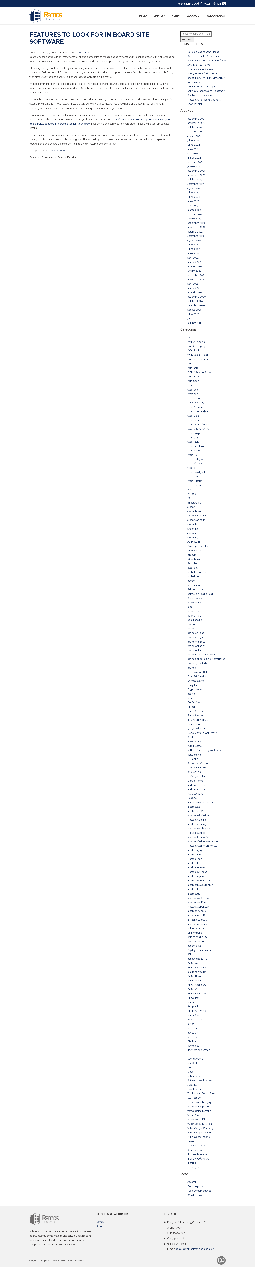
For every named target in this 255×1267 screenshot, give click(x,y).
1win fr (190, 363)
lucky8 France (195, 780)
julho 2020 (193, 314)
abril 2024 (193, 153)
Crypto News (194, 689)
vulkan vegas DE (196, 1119)
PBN (189, 954)
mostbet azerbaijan (198, 824)
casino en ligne (195, 633)
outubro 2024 (195, 127)
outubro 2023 (195, 179)
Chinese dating (195, 680)
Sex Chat (192, 1063)
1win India (192, 368)
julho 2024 (193, 140)
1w (188, 337)
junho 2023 (193, 196)
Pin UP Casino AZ (197, 984)
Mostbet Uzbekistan (198, 906)
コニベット (193, 1167)
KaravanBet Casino (197, 763)
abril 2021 (192, 283)
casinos (191, 667)
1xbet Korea (193, 450)
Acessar (191, 1182)
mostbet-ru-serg (196, 911)
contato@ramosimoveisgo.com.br (194, 1249)
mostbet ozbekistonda (199, 880)
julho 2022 (193, 244)
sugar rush (193, 1084)
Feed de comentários (199, 1190)
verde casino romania (199, 1111)
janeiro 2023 (194, 218)
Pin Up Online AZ (196, 993)
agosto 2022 (194, 240)
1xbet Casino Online (198, 428)
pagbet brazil (194, 945)
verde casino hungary (199, 1102)
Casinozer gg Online (198, 672)
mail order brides (197, 789)
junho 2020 (193, 318)
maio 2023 (193, 201)
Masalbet (192, 798)
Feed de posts (195, 1186)
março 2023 (194, 210)
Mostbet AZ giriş (196, 819)
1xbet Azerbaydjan (197, 411)
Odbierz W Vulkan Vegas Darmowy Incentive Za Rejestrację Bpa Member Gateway (206, 91)
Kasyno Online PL (197, 767)
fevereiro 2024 (195, 162)
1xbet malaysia (195, 459)
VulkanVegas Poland (198, 1137)
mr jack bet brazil (197, 919)
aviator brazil (194, 511)
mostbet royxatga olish (200, 885)
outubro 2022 (195, 231)
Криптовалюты (196, 1150)
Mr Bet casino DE (196, 915)
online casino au (196, 928)
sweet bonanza (195, 1089)
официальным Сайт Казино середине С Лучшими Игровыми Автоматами (206, 77)
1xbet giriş (193, 437)
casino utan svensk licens (201, 654)
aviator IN (192, 524)
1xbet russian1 (195, 485)
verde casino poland (198, 1106)
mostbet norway (196, 867)
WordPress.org (195, 1195)
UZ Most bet (194, 1097)
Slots (190, 1071)
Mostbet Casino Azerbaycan (203, 841)
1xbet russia (193, 476)
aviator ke (192, 528)
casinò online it (195, 650)
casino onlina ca (196, 641)
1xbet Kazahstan (196, 446)
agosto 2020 (194, 309)
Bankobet (192, 563)
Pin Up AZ (193, 963)
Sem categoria (59, 150)
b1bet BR (192, 554)
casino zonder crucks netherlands (206, 659)
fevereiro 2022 (195, 266)
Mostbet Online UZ (198, 872)
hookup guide (195, 741)
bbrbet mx (193, 576)
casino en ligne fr (196, 637)
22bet (190, 489)
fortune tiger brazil (197, 719)
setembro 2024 (196, 131)
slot (189, 1067)
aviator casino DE (196, 515)
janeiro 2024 (194, 166)
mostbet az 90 (195, 811)
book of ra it (194, 615)
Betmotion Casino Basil (200, 594)
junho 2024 (193, 144)
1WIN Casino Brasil (197, 354)
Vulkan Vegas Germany (200, 1128)
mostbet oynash (196, 876)
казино (191, 1141)
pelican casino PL (197, 958)
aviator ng (192, 537)
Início (143, 15)
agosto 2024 (194, 136)
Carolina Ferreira (84, 52)
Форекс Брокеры (197, 1154)
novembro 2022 (196, 227)
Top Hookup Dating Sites (201, 1093)
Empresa (159, 15)
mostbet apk (194, 806)
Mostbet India (194, 858)
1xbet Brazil (193, 415)
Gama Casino (194, 724)
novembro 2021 (196, 279)
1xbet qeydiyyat (196, 472)
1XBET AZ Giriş (195, 402)
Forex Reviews (195, 715)
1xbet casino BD (196, 420)
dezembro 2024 (196, 118)
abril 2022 (193, 257)
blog (190, 606)
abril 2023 (193, 205)
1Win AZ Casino (196, 342)
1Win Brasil (193, 350)
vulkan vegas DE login (199, 1123)
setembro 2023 (196, 184)
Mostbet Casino (196, 832)
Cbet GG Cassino (197, 676)
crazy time (193, 685)
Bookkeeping (194, 620)
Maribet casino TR (197, 793)
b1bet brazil (193, 559)
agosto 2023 (194, 188)
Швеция (191, 1163)
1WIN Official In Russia (199, 372)
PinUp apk (193, 1006)
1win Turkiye (194, 376)
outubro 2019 (194, 323)
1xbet (190, 385)
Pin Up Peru (193, 998)
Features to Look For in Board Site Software (89, 38)
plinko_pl (192, 1037)
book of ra (193, 611)
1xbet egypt (193, 433)
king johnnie (194, 772)
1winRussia (193, 380)
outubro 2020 (195, 301)
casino (191, 628)
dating (190, 698)
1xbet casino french (198, 424)
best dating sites (196, 585)
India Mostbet (194, 746)
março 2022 (194, 262)
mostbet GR (194, 854)
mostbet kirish (195, 863)
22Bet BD (192, 493)
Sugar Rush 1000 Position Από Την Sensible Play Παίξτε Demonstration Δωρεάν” (206, 65)
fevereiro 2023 (195, 214)
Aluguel (193, 15)
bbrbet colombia (196, 572)
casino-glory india (197, 663)
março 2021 (194, 288)
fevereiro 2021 (195, 292)
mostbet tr (193, 889)
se (188, 1054)
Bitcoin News (194, 598)
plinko (190, 1024)
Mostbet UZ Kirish (197, 902)
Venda (176, 15)
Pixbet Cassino (195, 1019)
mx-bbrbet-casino (197, 924)
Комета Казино (196, 1145)
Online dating (194, 932)
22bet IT (191, 498)
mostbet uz (193, 893)
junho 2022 (193, 249)
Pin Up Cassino (195, 989)
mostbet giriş (194, 850)
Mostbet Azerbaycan (198, 828)
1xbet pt (191, 467)
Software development (200, 1080)
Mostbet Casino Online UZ (202, 845)
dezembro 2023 (196, 170)
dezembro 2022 (196, 222)
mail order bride (196, 785)
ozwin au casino (196, 941)
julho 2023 (193, 192)
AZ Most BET (194, 541)
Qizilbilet (192, 1041)
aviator (191, 507)
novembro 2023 (196, 175)
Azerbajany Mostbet (198, 546)
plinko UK (192, 1032)
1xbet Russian (194, 481)
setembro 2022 (196, 236)
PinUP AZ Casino (196, 1011)
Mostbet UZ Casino (198, 898)
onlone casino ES (197, 937)
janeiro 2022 (194, 270)
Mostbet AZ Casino (198, 815)
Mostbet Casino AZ (198, 837)
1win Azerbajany (196, 346)
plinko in (192, 1028)
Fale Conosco (215, 15)
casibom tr (193, 624)
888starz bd (194, 502)
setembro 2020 (196, 305)
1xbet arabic (194, 398)
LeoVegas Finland (197, 776)
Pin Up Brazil (194, 976)
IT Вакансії (193, 759)
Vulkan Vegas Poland (199, 1132)
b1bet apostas (195, 550)
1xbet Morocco (195, 463)
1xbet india (193, 441)
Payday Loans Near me (200, 950)
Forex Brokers (195, 711)
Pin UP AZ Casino (197, 967)
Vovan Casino (194, 1115)
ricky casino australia (198, 1050)
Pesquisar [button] (187, 39)
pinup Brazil (194, 1015)
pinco (190, 1002)
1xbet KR (192, 454)
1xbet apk (192, 389)
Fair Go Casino (195, 702)
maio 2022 (193, 253)
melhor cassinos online (200, 802)
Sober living (194, 1076)
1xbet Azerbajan (196, 407)
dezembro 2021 (196, 275)
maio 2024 (193, 149)
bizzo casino (194, 602)
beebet (191, 580)
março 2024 (194, 157)
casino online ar (196, 646)
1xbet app (192, 394)
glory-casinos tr (196, 728)
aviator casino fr (196, 520)
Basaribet (192, 567)
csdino (191, 693)
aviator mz (193, 533)
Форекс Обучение (198, 1158)
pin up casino (194, 980)
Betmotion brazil (196, 589)
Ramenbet (193, 1045)
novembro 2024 (196, 123)
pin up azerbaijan (196, 971)
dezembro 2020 (196, 296)
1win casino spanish (198, 359)
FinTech (191, 706)
